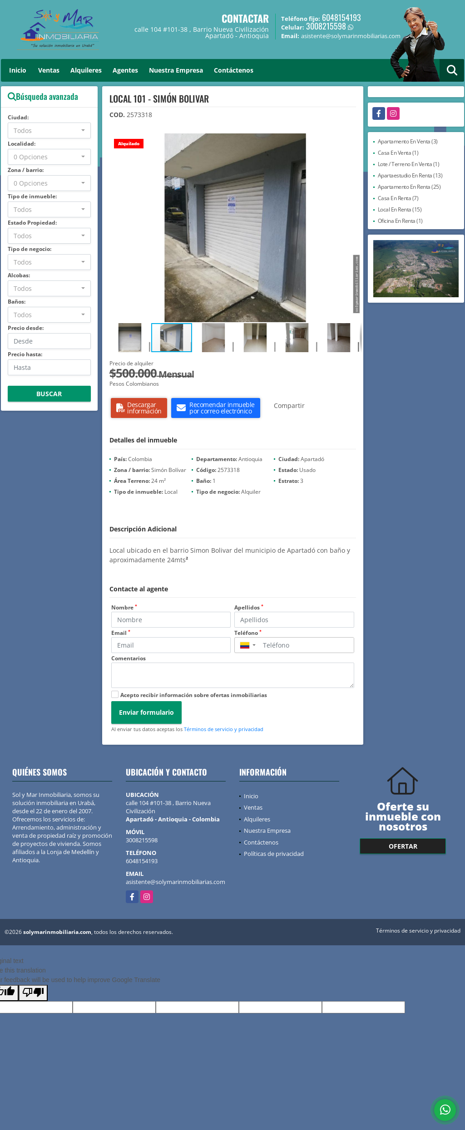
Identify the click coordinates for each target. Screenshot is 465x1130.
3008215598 (326, 26)
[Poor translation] (33, 993)
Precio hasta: (25, 354)
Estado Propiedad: (32, 222)
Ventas (48, 70)
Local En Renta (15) (400, 209)
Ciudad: (18, 117)
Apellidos (248, 607)
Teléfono (248, 633)
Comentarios (128, 658)
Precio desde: (26, 328)
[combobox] (49, 130)
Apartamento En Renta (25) (409, 187)
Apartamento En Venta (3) (408, 141)
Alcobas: (19, 275)
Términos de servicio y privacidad (223, 729)
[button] (353, 141)
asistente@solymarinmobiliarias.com (175, 882)
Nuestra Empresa (176, 70)
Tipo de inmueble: (32, 196)
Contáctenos (233, 70)
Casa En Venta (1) (398, 153)
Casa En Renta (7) (398, 198)
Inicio (17, 70)
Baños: (16, 301)
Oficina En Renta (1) (400, 221)
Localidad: (21, 143)
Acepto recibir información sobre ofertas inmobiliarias (193, 695)
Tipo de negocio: (29, 249)
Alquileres (86, 70)
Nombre (124, 607)
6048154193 (341, 17)
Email (120, 633)
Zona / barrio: (26, 170)
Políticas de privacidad (274, 854)
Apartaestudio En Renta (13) (410, 175)
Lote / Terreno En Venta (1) (409, 164)
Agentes (125, 70)
